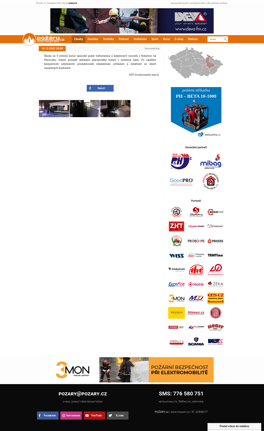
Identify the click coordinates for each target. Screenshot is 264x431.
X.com (119, 415)
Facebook (50, 415)
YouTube (96, 415)
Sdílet (101, 88)
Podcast (124, 39)
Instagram (73, 415)
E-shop (179, 39)
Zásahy (78, 39)
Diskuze (193, 39)
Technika (108, 39)
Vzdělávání (140, 39)
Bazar (166, 39)
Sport (155, 39)
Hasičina (93, 39)
